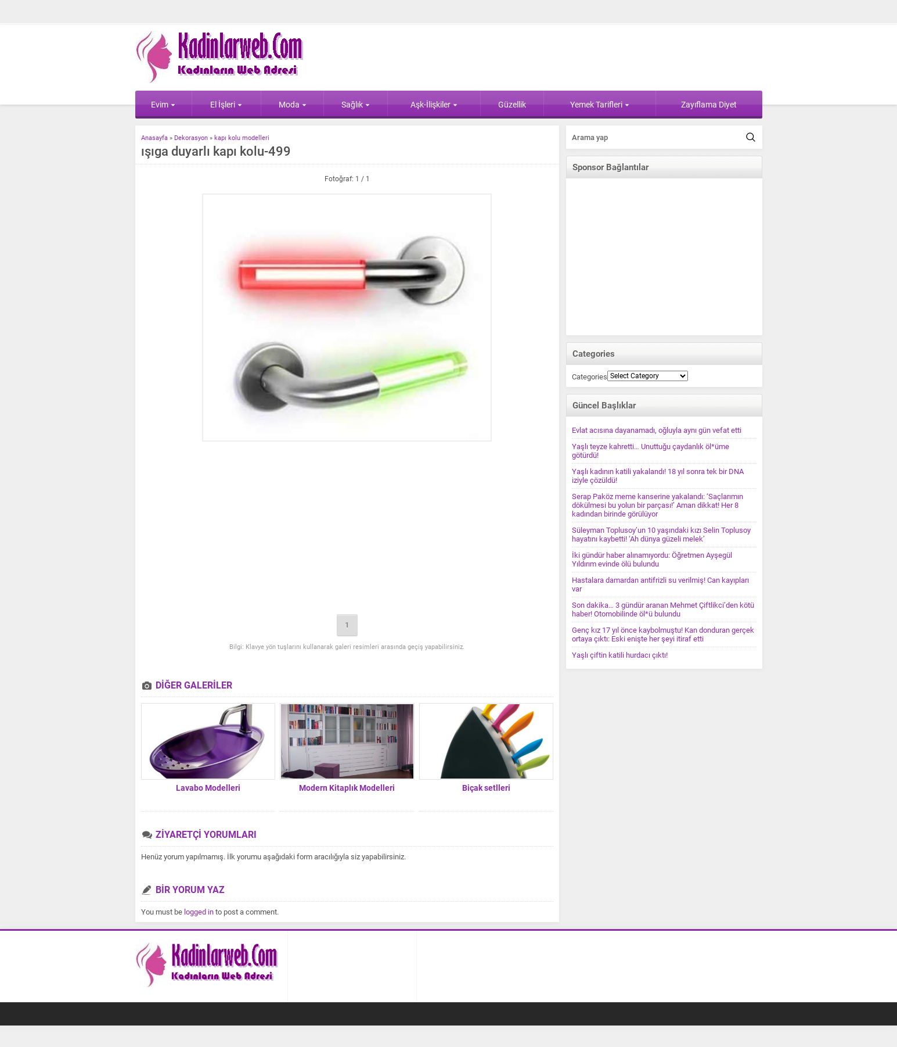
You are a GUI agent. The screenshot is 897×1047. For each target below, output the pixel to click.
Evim (163, 104)
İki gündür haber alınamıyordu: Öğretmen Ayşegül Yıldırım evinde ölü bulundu (652, 559)
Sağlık (355, 104)
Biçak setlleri (486, 788)
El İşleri (226, 104)
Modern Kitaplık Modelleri (347, 788)
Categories (589, 376)
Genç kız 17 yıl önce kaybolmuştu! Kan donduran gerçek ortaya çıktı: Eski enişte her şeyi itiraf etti (663, 634)
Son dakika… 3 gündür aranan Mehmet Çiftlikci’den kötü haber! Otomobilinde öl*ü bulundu (663, 609)
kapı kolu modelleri (241, 138)
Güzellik (512, 104)
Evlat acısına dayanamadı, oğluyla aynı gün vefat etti (656, 430)
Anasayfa (154, 138)
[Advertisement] (347, 528)
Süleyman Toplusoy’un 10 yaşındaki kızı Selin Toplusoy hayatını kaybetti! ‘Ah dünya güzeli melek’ (661, 534)
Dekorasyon (191, 138)
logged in (199, 912)
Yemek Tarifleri (599, 104)
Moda (293, 104)
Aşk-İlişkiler (433, 104)
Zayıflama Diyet (709, 104)
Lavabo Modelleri (208, 788)
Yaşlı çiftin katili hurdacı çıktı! (620, 655)
